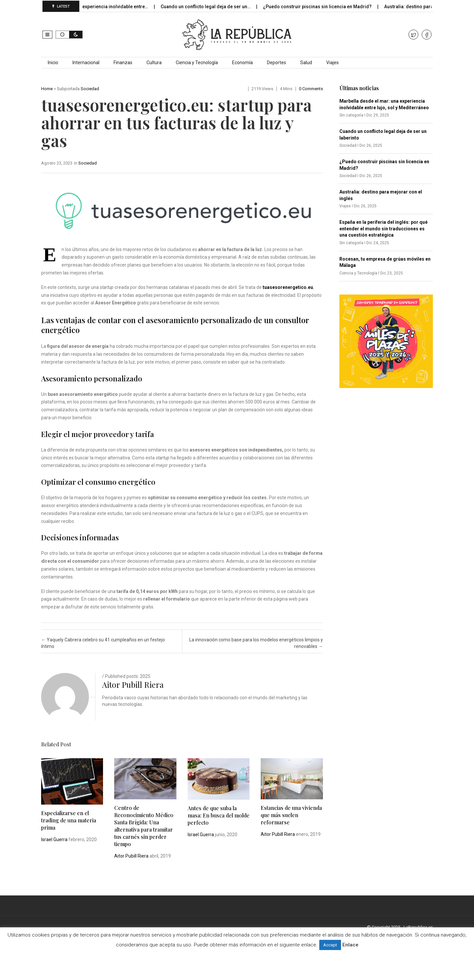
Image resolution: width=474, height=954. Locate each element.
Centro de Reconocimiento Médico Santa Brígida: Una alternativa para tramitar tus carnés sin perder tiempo (143, 825)
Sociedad (90, 88)
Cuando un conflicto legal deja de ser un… (211, 6)
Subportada (68, 88)
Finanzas (123, 62)
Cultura (154, 62)
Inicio (53, 62)
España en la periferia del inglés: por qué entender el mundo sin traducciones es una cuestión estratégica (383, 228)
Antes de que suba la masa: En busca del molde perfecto (219, 815)
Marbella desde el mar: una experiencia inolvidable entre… (90, 6)
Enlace (350, 945)
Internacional (85, 62)
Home (47, 88)
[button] (47, 35)
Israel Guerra (54, 839)
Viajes (332, 62)
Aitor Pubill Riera (133, 684)
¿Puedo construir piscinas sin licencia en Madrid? (323, 6)
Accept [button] (330, 944)
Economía (242, 62)
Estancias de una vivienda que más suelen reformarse (291, 815)
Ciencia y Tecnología (197, 62)
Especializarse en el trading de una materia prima (68, 820)
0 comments (311, 88)
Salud (306, 62)
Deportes (276, 62)
